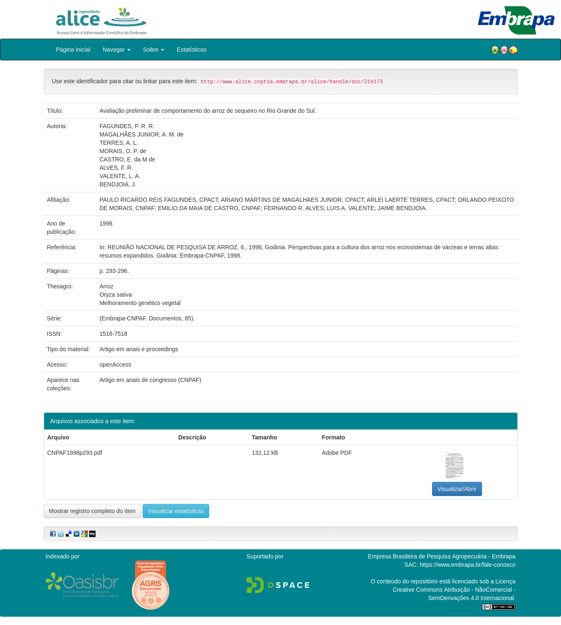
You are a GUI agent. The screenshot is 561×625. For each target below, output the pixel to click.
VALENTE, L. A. (120, 176)
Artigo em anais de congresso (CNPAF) (150, 380)
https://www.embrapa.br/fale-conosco (467, 564)
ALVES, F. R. (116, 167)
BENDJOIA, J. (117, 184)
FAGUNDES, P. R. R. (126, 126)
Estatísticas (192, 49)
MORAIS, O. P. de (122, 151)
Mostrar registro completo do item (92, 511)
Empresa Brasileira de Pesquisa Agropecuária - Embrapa (442, 556)
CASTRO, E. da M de (127, 159)
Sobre (153, 49)
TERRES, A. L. (118, 142)
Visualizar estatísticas (176, 511)
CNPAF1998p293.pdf (74, 452)
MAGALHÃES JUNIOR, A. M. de (141, 134)
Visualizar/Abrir (457, 489)
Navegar (117, 49)
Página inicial (73, 49)
